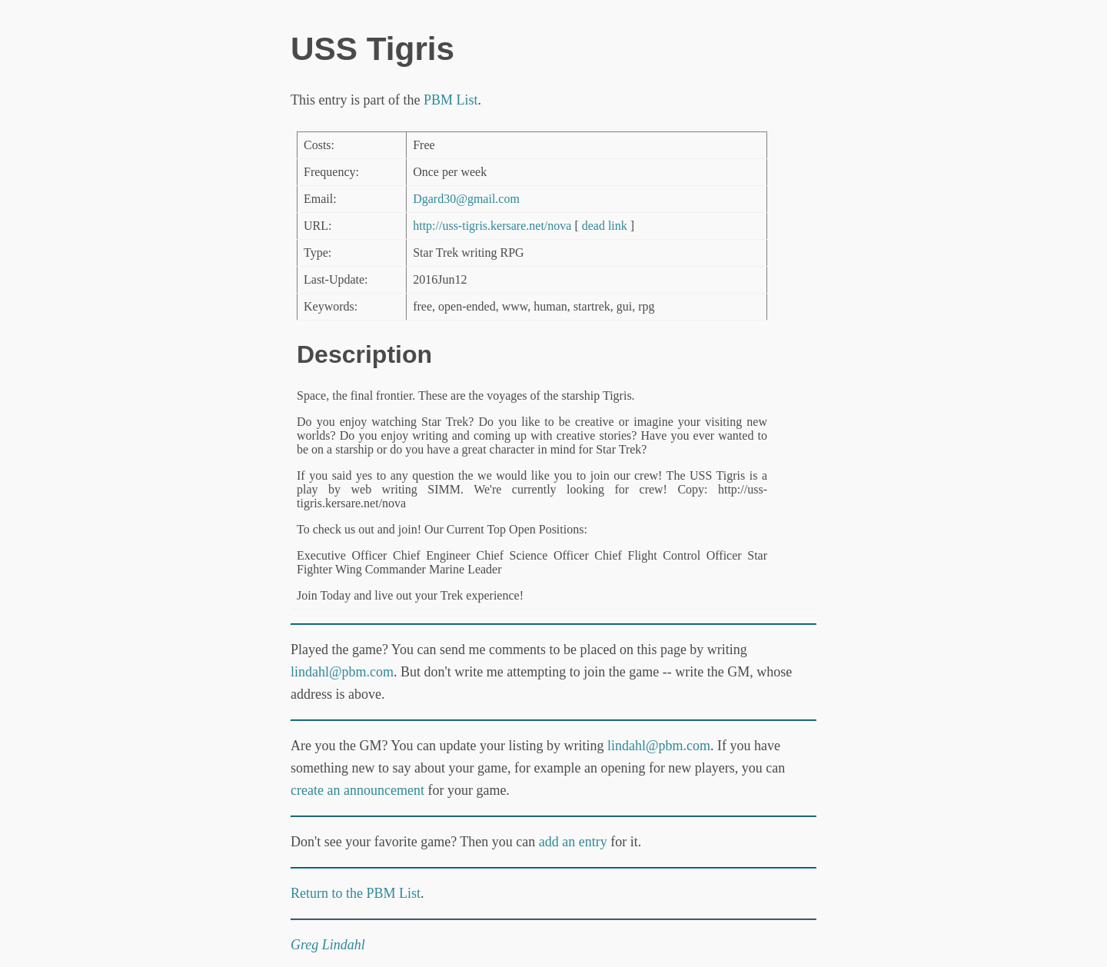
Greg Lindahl (328, 944)
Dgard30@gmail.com (466, 198)
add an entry (573, 841)
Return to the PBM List (356, 893)
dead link (604, 225)
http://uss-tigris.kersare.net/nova (492, 225)
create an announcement (357, 790)
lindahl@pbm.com (342, 672)
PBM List (451, 100)
